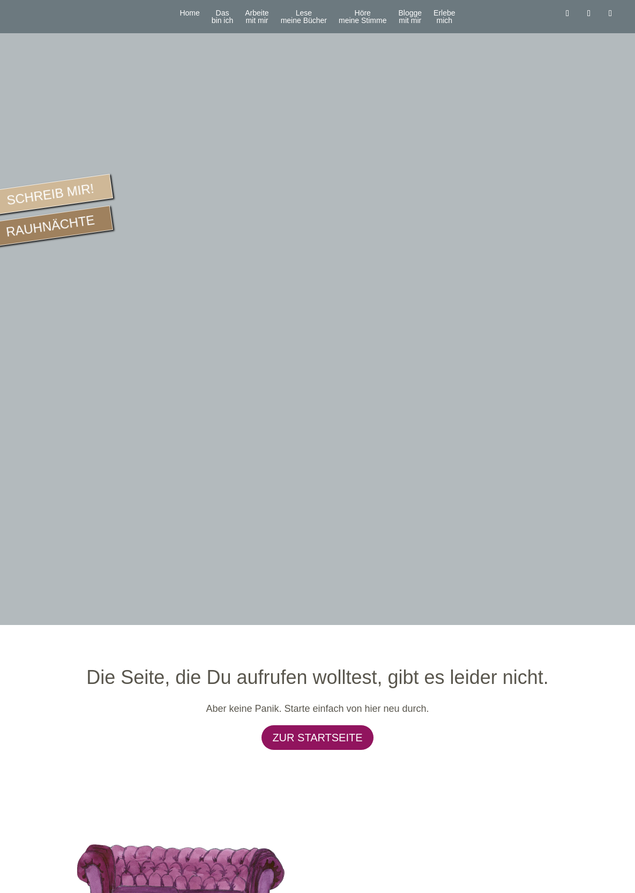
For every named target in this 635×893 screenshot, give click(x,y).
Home (189, 13)
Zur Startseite (317, 737)
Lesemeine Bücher (304, 17)
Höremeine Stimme (362, 17)
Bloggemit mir (410, 17)
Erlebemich (444, 17)
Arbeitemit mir (256, 17)
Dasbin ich (222, 17)
